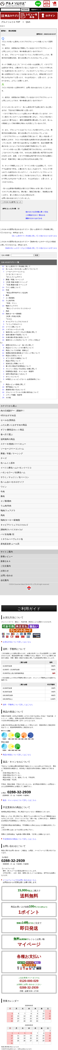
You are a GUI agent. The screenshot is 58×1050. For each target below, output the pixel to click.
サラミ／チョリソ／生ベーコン (15, 477)
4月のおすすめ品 (8, 415)
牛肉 (3, 491)
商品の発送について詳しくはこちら (17, 755)
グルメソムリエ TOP (10, 22)
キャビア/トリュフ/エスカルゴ (14, 525)
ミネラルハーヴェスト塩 (12, 539)
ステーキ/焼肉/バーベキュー (13, 444)
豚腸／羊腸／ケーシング (12, 453)
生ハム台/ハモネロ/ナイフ (12, 482)
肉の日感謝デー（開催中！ (13, 411)
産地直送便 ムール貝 (10, 544)
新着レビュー (7, 556)
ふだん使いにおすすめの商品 (14, 425)
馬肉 (3, 515)
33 (3, 390)
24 (3, 290)
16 (3, 340)
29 (3, 397)
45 (3, 350)
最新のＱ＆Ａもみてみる (34, 218)
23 (3, 306)
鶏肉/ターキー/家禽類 (10, 520)
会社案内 (5, 580)
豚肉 (3, 496)
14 (3, 287)
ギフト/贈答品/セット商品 (12, 430)
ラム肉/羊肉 (6, 506)
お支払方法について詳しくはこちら (17, 642)
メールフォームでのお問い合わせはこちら (19, 880)
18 (3, 329)
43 (3, 314)
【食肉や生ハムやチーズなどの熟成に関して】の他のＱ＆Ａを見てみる (31, 248)
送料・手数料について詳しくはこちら (18, 705)
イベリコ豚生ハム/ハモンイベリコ (16, 468)
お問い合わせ (7, 575)
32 (3, 300)
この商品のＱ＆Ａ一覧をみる (35, 215)
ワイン (4, 487)
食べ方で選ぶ (7, 434)
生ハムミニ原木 (8, 463)
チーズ (4, 458)
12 (3, 269)
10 (3, 356)
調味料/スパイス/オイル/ (11, 530)
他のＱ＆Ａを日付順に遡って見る (37, 212)
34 (3, 337)
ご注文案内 (6, 566)
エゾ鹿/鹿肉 (6, 501)
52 (3, 345)
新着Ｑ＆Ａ (6, 561)
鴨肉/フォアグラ (8, 510)
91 (3, 266)
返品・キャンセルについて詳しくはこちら (19, 800)
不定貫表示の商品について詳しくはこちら (19, 839)
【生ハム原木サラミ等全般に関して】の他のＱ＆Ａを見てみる (34, 236)
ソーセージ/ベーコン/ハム (12, 449)
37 (3, 335)
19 (3, 387)
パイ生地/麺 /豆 (7, 534)
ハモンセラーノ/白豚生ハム (13, 472)
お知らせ (5, 571)
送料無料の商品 (8, 439)
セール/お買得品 (8, 420)
